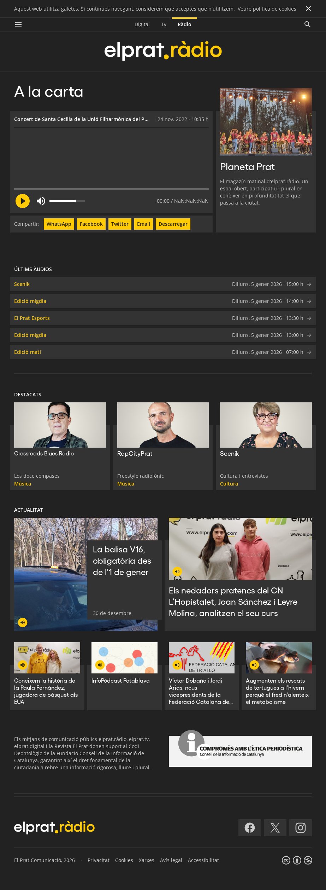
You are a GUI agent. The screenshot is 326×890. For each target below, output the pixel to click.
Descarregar (173, 223)
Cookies (124, 860)
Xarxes (146, 860)
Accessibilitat (203, 860)
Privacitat (98, 860)
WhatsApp (59, 223)
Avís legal (171, 860)
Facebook (91, 223)
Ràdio (184, 24)
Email (143, 223)
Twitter (120, 223)
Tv (163, 24)
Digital (142, 24)
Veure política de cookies (267, 8)
